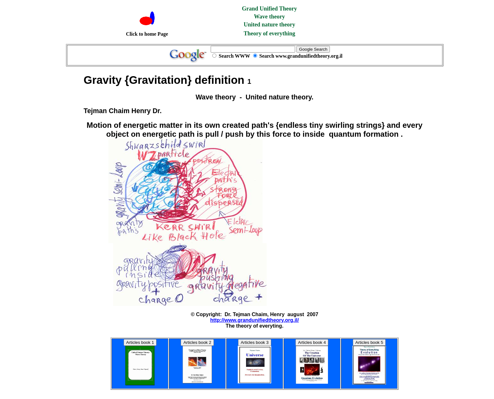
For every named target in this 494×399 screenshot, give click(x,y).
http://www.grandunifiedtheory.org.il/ (254, 320)
